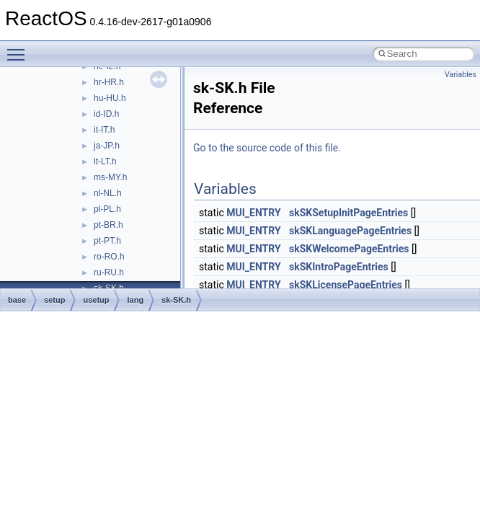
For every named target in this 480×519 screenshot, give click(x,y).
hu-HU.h (110, 98)
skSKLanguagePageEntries (350, 230)
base (17, 300)
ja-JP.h (107, 146)
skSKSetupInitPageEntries (348, 212)
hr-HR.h (109, 82)
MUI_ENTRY (253, 212)
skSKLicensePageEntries (345, 284)
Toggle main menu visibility (19, 48)
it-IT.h (104, 130)
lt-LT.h (105, 161)
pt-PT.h (107, 241)
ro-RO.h (109, 257)
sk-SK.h (176, 300)
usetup (96, 300)
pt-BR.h (108, 225)
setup (54, 300)
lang (135, 300)
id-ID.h (106, 114)
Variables (460, 74)
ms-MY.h (110, 177)
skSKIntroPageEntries (338, 266)
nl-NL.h (108, 193)
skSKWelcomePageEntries (349, 248)
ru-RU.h (109, 272)
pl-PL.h (107, 209)
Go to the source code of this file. (267, 148)
